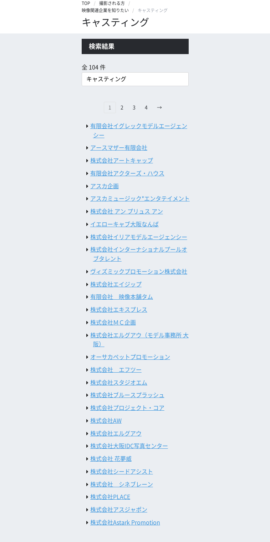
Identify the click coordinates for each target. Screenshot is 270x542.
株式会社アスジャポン (118, 509)
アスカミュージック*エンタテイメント (140, 198)
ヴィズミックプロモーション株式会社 (138, 271)
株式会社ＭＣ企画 (113, 322)
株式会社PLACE (110, 497)
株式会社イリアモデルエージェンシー (138, 237)
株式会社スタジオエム (118, 382)
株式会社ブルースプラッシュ (127, 395)
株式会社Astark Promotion (125, 522)
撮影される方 (112, 3)
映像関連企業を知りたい (105, 10)
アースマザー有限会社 (118, 148)
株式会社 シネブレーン (121, 484)
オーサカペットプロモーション (130, 357)
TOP (86, 3)
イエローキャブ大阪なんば (124, 224)
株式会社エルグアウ (116, 433)
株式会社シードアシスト (121, 471)
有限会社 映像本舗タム (121, 297)
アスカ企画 (104, 186)
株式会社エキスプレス (118, 309)
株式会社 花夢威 (111, 459)
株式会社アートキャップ (121, 160)
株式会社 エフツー (116, 370)
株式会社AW (106, 420)
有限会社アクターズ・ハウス (127, 173)
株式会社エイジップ (116, 284)
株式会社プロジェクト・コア (127, 408)
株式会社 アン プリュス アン (126, 211)
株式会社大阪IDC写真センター (129, 446)
